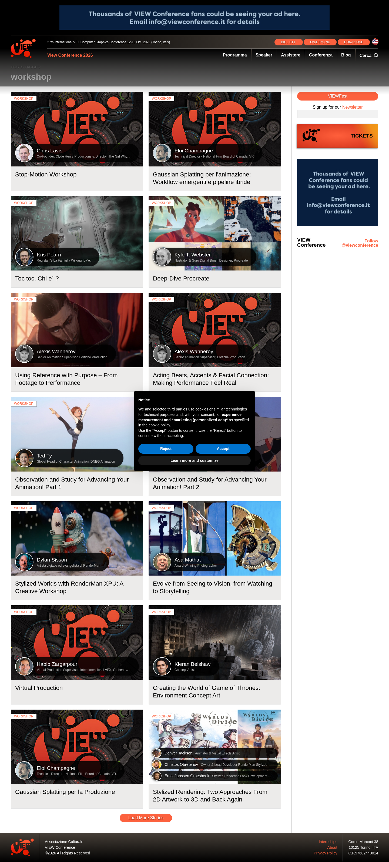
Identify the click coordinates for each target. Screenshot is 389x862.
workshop (23, 99)
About (332, 847)
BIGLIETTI (288, 42)
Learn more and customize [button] (194, 460)
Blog (346, 55)
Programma (235, 55)
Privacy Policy (325, 853)
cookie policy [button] (159, 425)
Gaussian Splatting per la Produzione (65, 792)
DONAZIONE (353, 42)
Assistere (290, 55)
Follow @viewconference (359, 243)
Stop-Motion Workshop (45, 174)
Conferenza (321, 55)
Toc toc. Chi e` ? (37, 278)
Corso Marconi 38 (363, 842)
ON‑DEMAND (320, 42)
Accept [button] (223, 448)
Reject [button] (166, 448)
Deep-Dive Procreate (181, 278)
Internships (328, 842)
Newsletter (352, 107)
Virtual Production (39, 687)
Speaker (264, 55)
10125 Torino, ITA (363, 847)
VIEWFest (337, 96)
